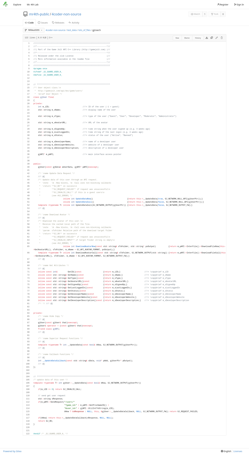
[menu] (226, 451)
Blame (187, 38)
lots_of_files (84, 30)
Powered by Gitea (12, 451)
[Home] (5, 4)
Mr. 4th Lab (32, 4)
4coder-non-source (66, 14)
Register (222, 4)
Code (29, 22)
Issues (43, 22)
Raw (177, 38)
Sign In (239, 4)
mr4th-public (39, 14)
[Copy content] (211, 38)
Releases (58, 22)
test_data (72, 30)
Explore (17, 4)
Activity (73, 22)
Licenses (237, 451)
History (198, 38)
